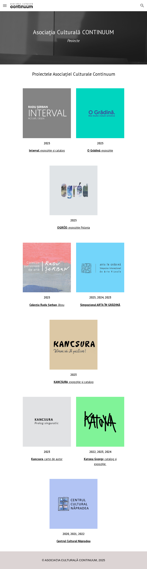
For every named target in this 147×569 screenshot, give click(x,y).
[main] (73, 37)
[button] (5, 5)
